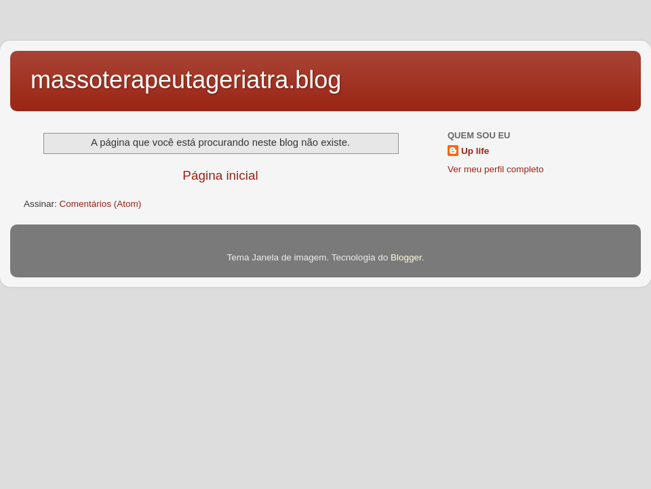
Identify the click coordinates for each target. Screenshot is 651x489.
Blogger (406, 257)
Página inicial (220, 175)
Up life (475, 151)
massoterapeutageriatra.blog (186, 80)
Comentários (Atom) (101, 204)
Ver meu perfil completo (496, 169)
